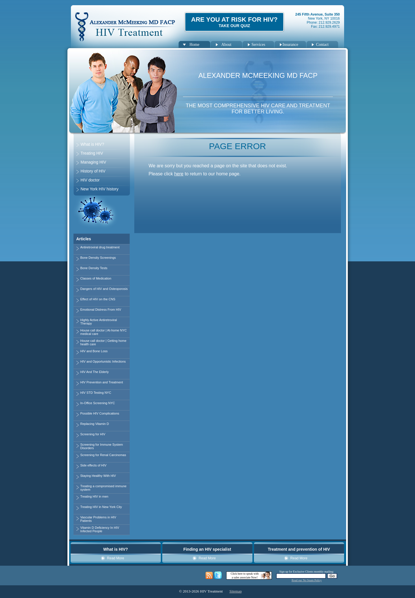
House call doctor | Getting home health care (103, 342)
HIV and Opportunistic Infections (103, 361)
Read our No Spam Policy (307, 580)
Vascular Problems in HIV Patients (98, 518)
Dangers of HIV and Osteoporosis (104, 288)
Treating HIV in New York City (101, 507)
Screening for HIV (92, 434)
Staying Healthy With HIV (98, 475)
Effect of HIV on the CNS (97, 299)
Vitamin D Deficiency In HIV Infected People (99, 529)
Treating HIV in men (94, 496)
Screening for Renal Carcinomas (103, 455)
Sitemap (235, 591)
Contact (322, 44)
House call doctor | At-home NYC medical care (103, 332)
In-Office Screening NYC (97, 403)
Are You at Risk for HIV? (234, 22)
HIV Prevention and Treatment (101, 382)
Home (194, 44)
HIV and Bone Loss (94, 351)
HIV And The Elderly (94, 372)
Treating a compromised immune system (103, 487)
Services (258, 44)
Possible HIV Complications (99, 413)
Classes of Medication (96, 278)
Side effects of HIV (93, 465)
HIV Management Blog (209, 575)
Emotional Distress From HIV (100, 309)
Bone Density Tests (93, 268)
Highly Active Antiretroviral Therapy (98, 321)
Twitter (218, 575)
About (226, 44)
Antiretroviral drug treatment (100, 247)
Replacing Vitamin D (94, 423)
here (178, 173)
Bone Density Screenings (98, 257)
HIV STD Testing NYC (95, 392)
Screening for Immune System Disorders (101, 446)
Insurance (290, 44)
